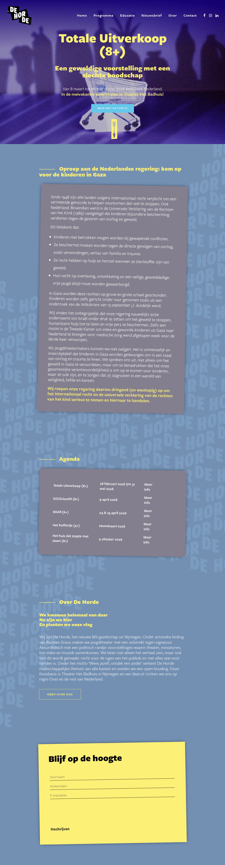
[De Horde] (19, 15)
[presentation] (80, 812)
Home (82, 15)
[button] (204, 15)
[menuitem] (82, 15)
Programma (104, 15)
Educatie (127, 15)
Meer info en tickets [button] (113, 108)
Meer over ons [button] (60, 694)
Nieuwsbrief (151, 15)
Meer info (148, 487)
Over (172, 15)
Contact (190, 15)
